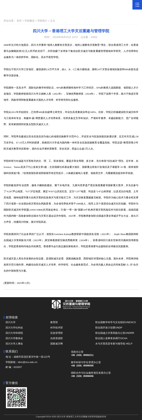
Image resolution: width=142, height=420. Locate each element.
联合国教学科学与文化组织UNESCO (115, 322)
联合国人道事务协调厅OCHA (111, 338)
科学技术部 (56, 327)
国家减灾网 (56, 343)
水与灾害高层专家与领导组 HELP (113, 343)
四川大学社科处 (14, 327)
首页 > (20, 20)
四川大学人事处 (14, 343)
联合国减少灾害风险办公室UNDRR (114, 332)
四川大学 (11, 322)
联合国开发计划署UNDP (108, 327)
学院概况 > (30, 20)
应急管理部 (56, 332)
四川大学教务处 (14, 338)
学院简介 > (43, 20)
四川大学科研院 (14, 332)
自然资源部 (56, 338)
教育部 (54, 322)
